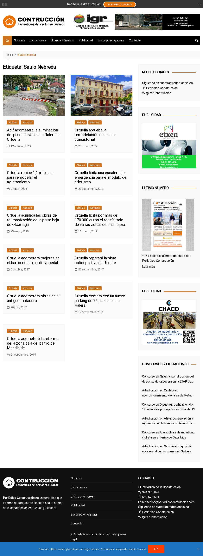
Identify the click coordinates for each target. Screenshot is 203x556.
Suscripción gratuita (111, 40)
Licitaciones (38, 40)
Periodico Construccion (160, 88)
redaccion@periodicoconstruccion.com (168, 502)
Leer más (148, 267)
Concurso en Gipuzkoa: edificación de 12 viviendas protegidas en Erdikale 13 (168, 407)
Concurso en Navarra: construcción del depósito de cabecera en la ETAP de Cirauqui (168, 379)
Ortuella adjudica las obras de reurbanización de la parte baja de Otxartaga (33, 220)
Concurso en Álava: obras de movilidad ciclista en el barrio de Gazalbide (168, 435)
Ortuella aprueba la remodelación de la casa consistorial (95, 135)
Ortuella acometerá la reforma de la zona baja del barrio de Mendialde (32, 343)
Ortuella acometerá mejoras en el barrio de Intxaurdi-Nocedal (33, 260)
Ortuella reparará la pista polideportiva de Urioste (95, 260)
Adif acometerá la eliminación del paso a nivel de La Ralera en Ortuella (33, 135)
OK (156, 549)
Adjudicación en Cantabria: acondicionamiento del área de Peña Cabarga (166, 393)
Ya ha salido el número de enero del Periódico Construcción (166, 258)
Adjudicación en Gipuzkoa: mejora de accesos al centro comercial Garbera (166, 448)
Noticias (19, 40)
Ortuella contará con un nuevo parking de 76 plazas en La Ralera (100, 301)
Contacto (135, 40)
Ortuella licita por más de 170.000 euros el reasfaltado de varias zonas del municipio (100, 220)
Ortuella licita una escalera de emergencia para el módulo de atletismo (100, 177)
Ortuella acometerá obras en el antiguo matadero (33, 298)
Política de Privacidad (82, 534)
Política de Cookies (107, 534)
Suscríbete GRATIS (120, 4)
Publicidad (86, 40)
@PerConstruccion (156, 93)
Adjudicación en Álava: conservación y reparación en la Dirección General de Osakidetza (167, 421)
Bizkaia (13, 122)
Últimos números (62, 40)
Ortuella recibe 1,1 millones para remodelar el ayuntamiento (30, 177)
